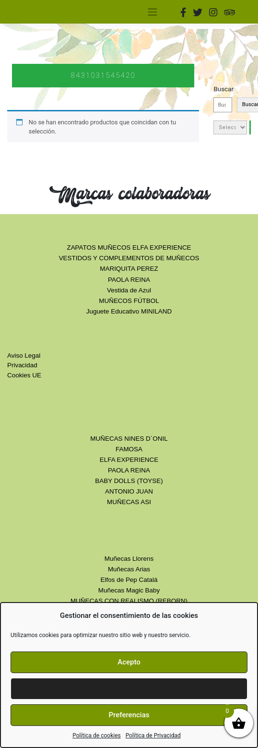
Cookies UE (24, 375)
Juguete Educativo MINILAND (129, 311)
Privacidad (22, 365)
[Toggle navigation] (152, 11)
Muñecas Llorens (129, 558)
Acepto (129, 662)
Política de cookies (96, 735)
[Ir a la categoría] (250, 127)
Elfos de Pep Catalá (129, 579)
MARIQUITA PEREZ (129, 268)
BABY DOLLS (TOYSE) (129, 480)
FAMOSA (129, 449)
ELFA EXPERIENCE (129, 459)
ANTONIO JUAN (129, 491)
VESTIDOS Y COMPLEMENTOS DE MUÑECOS (129, 258)
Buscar (223, 89)
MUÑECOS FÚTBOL (129, 300)
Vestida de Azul (129, 290)
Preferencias (129, 715)
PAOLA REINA (129, 279)
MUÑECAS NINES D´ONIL (128, 438)
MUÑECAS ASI (129, 502)
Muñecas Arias (129, 569)
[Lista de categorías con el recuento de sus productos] (230, 127)
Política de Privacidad (153, 735)
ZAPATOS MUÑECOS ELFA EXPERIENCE (129, 247)
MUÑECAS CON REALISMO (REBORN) (129, 600)
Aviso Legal (23, 355)
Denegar (129, 688)
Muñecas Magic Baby (129, 590)
